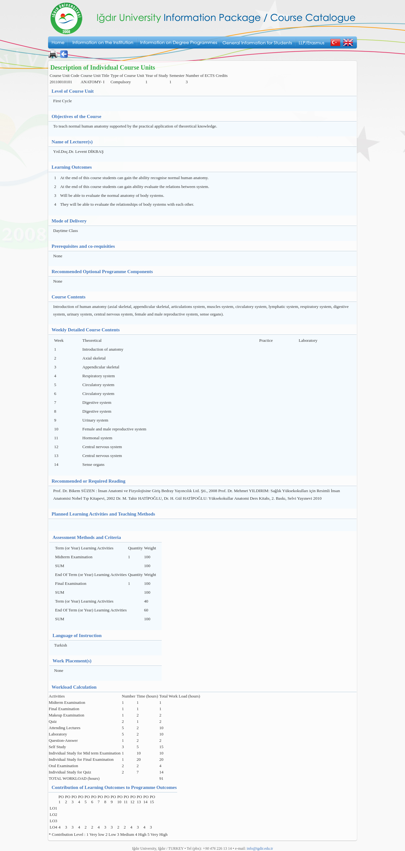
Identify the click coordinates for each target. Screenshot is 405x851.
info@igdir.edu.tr (260, 848)
